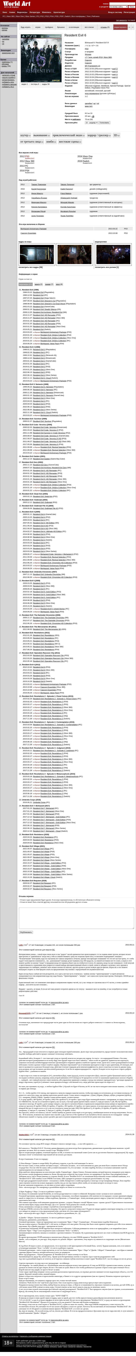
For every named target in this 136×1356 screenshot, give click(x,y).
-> (132, 27)
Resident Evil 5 (39, 583)
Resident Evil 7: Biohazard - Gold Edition (49, 817)
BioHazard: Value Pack (50, 344)
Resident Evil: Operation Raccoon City (48, 655)
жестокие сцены (69, 141)
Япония (88, 54)
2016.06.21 (27, 802)
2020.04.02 (27, 398)
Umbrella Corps (39, 802)
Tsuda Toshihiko (67, 216)
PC (4, 16)
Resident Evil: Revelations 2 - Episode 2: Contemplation (55, 725)
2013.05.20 (27, 638)
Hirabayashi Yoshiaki (69, 198)
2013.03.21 (27, 673)
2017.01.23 (27, 808)
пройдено (49, 27)
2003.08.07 (27, 436)
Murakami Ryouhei (68, 211)
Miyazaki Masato (67, 202)
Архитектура (59, 12)
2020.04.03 (27, 401)
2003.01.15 (27, 395)
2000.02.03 (27, 427)
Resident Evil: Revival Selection (53, 447)
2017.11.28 (27, 719)
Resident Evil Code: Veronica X (45, 430)
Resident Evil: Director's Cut (44, 301)
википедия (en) (8, 53)
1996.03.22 (27, 292)
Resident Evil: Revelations (43, 635)
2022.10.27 (27, 863)
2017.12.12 (27, 817)
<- (129, 27)
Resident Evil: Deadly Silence (45, 309)
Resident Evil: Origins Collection (53, 335)
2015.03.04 (27, 725)
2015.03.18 (27, 713)
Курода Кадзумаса (39, 207)
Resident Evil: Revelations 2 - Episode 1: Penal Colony (55, 699)
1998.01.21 (27, 350)
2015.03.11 (27, 751)
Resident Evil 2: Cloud (42, 378)
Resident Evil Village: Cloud (44, 877)
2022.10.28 (27, 872)
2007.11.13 (27, 574)
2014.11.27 (27, 315)
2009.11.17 (27, 618)
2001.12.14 (27, 459)
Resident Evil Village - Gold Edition (47, 863)
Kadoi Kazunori (67, 189)
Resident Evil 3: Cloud (42, 412)
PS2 (42, 16)
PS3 (47, 16)
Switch (67, 16)
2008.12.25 (27, 312)
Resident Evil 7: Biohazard (43, 808)
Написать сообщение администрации (35, 1340)
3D (115, 135)
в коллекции (74, 27)
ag (3, 41)
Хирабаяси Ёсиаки (39, 198)
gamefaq (5, 39)
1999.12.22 (27, 358)
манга (37, 284)
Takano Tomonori (67, 184)
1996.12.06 (27, 295)
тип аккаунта (121, 20)
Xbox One (20, 16)
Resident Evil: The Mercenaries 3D (47, 629)
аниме (48, 284)
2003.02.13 (27, 496)
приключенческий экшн (67, 135)
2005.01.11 (27, 514)
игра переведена (92, 93)
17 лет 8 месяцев (36, 949)
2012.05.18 (27, 661)
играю (37, 27)
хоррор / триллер (98, 135)
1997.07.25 (27, 298)
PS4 (52, 16)
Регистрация (129, 12)
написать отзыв (8, 75)
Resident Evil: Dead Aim (42, 496)
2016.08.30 (27, 534)
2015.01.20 (27, 324)
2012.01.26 (27, 635)
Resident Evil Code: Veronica (44, 427)
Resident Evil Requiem (42, 883)
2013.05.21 (27, 641)
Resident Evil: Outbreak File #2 (45, 508)
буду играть (25, 27)
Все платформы (78, 16)
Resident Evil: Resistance (43, 837)
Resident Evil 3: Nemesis (43, 387)
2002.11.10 (27, 465)
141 (53, 949)
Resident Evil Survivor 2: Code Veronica (49, 433)
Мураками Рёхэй (38, 211)
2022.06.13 (27, 372)
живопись (79, 1350)
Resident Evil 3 (39, 398)
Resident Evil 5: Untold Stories (53, 609)
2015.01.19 (27, 321)
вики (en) (88, 106)
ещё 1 (114, 69)
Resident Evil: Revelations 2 (52, 702)
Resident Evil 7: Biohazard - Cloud (47, 831)
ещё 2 (114, 72)
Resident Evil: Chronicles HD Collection (56, 563)
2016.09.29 (27, 344)
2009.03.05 (27, 583)
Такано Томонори (38, 184)
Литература (35, 12)
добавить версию (9, 84)
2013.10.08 (27, 687)
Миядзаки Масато (38, 202)
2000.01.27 (27, 421)
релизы (5, 28)
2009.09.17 (27, 554)
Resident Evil (38, 292)
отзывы (104, 27)
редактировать (8, 80)
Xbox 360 (10, 16)
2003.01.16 (27, 361)
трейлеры (6, 62)
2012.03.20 (27, 655)
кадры (4, 66)
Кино (5, 12)
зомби (50, 141)
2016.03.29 (27, 676)
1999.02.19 (27, 352)
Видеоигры (22, 12)
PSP (61, 16)
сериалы (46, 1350)
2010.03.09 (27, 595)
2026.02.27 (27, 883)
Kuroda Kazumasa (68, 207)
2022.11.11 (27, 378)
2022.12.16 (27, 831)
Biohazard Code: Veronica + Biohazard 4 (57, 554)
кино (58, 284)
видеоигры (53, 1350)
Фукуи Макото (37, 193)
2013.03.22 (27, 332)
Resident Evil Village (41, 849)
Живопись (46, 12)
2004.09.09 (27, 508)
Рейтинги (95, 16)
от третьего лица (30, 141)
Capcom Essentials (28, 233)
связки (4, 30)
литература (71, 1350)
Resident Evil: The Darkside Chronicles (48, 618)
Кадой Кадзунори (38, 189)
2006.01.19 (27, 309)
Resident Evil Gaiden (41, 459)
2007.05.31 (27, 523)
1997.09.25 (27, 301)
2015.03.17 (27, 704)
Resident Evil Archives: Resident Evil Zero (50, 468)
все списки (89, 27)
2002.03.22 (27, 307)
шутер (24, 135)
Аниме (12, 12)
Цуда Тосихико (37, 216)
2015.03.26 (27, 597)
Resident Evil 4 (39, 514)
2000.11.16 (27, 393)
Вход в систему (115, 12)
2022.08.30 (27, 410)
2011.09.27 (27, 439)
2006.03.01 (27, 520)
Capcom (88, 60)
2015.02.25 (27, 702)
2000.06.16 (27, 390)
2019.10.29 (27, 606)
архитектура (87, 1350)
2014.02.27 (27, 531)
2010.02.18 (27, 592)
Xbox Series (30, 16)
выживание (40, 135)
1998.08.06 (27, 304)
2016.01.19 (27, 335)
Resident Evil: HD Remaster (44, 315)
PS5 (56, 16)
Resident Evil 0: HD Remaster (45, 470)
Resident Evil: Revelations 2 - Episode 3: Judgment (53, 751)
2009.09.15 (27, 589)
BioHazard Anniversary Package (33, 229)
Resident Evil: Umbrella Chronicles (47, 574)
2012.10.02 (27, 667)
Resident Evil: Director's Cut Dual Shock (49, 304)
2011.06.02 (27, 629)
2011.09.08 (27, 447)
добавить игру (8, 82)
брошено (61, 27)
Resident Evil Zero (40, 465)
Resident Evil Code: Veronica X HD (47, 439)
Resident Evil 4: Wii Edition (44, 523)
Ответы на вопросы (10, 1340)
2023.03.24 (27, 543)
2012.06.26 (27, 563)
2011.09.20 (27, 526)
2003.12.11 (27, 502)
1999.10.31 (27, 355)
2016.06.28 (27, 600)
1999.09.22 (27, 387)
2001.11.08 (27, 433)
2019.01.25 (27, 364)
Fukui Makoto (66, 193)
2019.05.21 (27, 329)
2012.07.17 (27, 620)
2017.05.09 (27, 444)
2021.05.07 (27, 849)
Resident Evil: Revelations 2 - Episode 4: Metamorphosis (56, 776)
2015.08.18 (27, 716)
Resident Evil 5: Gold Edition (44, 592)
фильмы (39, 1350)
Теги (88, 16)
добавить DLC (8, 87)
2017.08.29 (27, 650)
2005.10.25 (27, 517)
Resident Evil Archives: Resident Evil (47, 312)
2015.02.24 (27, 699)
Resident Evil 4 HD (40, 526)
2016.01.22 (27, 341)
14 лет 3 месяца (41, 1139)
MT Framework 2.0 (92, 66)
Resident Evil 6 (39, 667)
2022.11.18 (27, 412)
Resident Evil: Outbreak (42, 502)
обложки (5, 64)
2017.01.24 (27, 814)
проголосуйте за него (60, 1007)
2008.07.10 (27, 468)
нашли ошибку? (8, 77)
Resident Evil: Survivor (42, 421)
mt (3, 44)
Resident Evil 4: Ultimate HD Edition (47, 531)
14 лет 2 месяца (43, 1017)
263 (58, 1139)
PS (37, 16)
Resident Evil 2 (39, 350)
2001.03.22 (27, 430)
